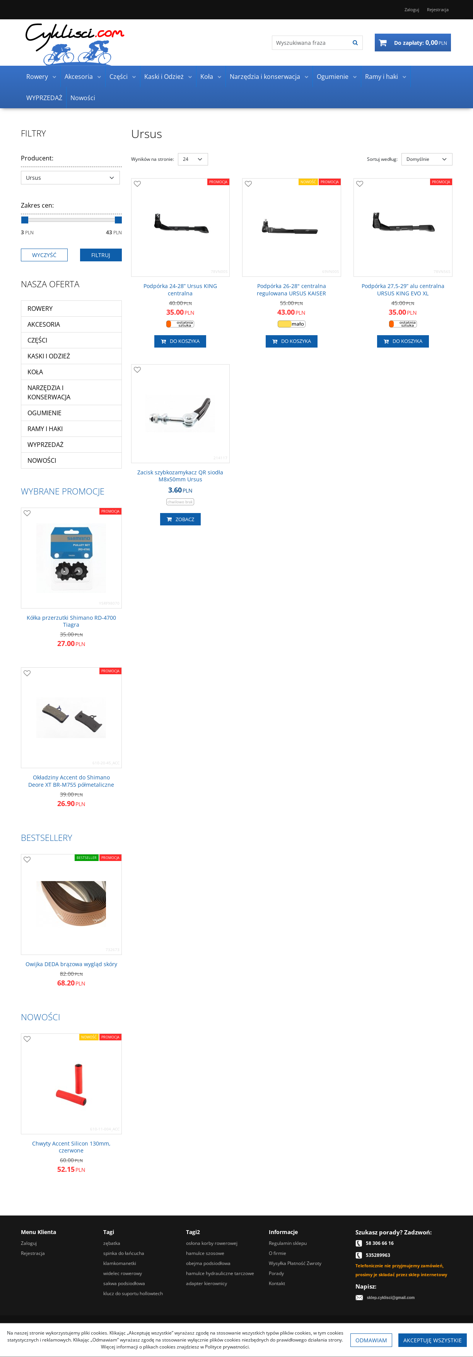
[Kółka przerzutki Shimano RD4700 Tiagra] (71, 621)
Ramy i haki (381, 76)
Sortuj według (382, 159)
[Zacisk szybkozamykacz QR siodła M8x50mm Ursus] (180, 476)
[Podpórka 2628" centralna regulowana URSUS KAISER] (291, 290)
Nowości (82, 98)
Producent (37, 158)
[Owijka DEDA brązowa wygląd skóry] (71, 964)
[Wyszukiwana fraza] (310, 42)
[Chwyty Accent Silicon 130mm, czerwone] (71, 1147)
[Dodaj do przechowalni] (137, 184)
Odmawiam (371, 1340)
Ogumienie (332, 76)
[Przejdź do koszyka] (420, 42)
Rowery (37, 76)
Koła (206, 76)
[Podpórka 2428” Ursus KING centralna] (180, 290)
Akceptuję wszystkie (432, 1340)
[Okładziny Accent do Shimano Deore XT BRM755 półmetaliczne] (71, 781)
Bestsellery (46, 837)
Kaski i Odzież (164, 76)
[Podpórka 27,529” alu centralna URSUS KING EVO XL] (403, 290)
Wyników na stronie (152, 159)
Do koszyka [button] (180, 341)
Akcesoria (79, 76)
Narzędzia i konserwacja (265, 76)
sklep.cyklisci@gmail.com (391, 1298)
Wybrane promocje (62, 491)
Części (118, 76)
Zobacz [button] (180, 519)
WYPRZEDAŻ (44, 98)
